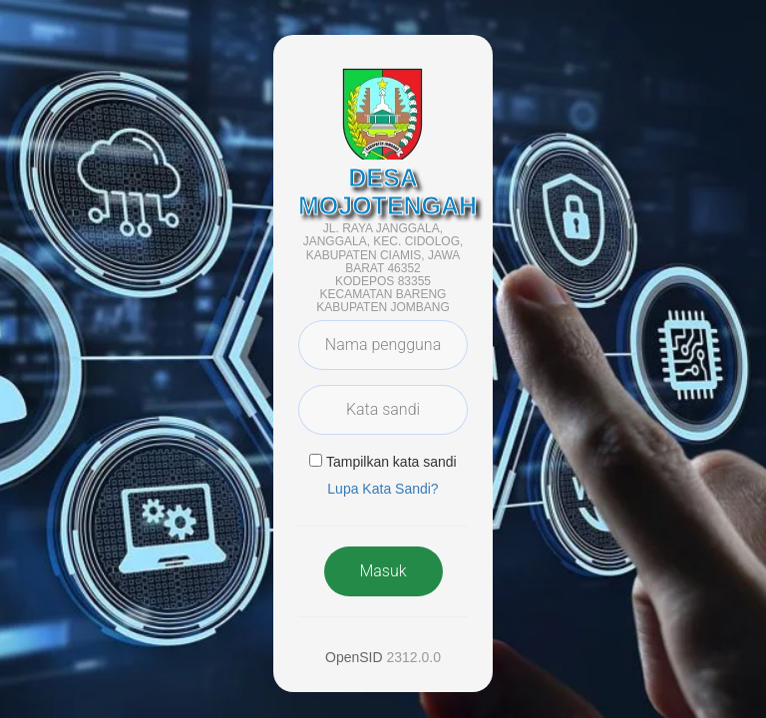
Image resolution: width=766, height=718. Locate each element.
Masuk (382, 570)
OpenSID (354, 657)
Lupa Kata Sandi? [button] (382, 489)
